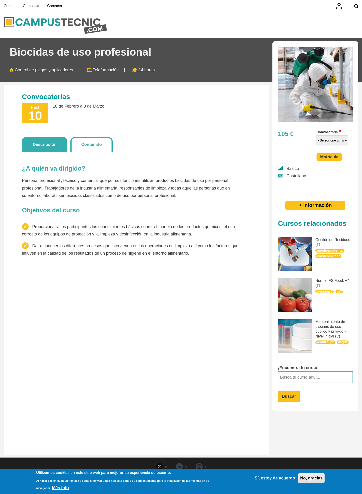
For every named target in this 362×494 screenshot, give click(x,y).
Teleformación (106, 70)
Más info (60, 488)
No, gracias (311, 478)
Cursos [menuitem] (9, 6)
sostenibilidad (329, 256)
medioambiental (331, 250)
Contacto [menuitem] (54, 6)
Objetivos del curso (51, 210)
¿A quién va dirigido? (53, 168)
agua (344, 342)
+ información (315, 205)
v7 (340, 291)
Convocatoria (327, 132)
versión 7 (325, 291)
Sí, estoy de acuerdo (275, 478)
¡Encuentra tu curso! (298, 367)
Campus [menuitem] (31, 6)
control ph (326, 342)
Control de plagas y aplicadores (44, 70)
